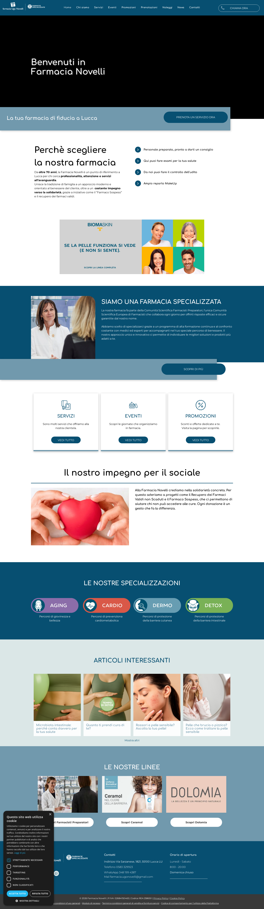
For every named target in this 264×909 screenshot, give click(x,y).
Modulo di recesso (91, 903)
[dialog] (28, 858)
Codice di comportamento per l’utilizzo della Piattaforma (190, 903)
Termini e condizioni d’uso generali (62, 903)
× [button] (50, 814)
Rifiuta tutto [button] (40, 893)
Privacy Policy (160, 898)
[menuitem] (67, 7)
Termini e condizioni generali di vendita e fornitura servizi (130, 903)
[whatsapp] (56, 874)
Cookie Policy (177, 898)
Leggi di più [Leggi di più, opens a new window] (19, 852)
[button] (29, 900)
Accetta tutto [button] (17, 893)
